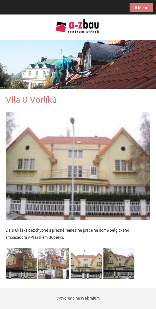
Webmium (90, 298)
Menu (141, 7)
